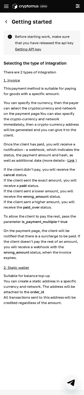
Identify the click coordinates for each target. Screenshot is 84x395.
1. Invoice (12, 80)
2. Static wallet (16, 267)
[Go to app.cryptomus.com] (26, 6)
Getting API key (28, 49)
